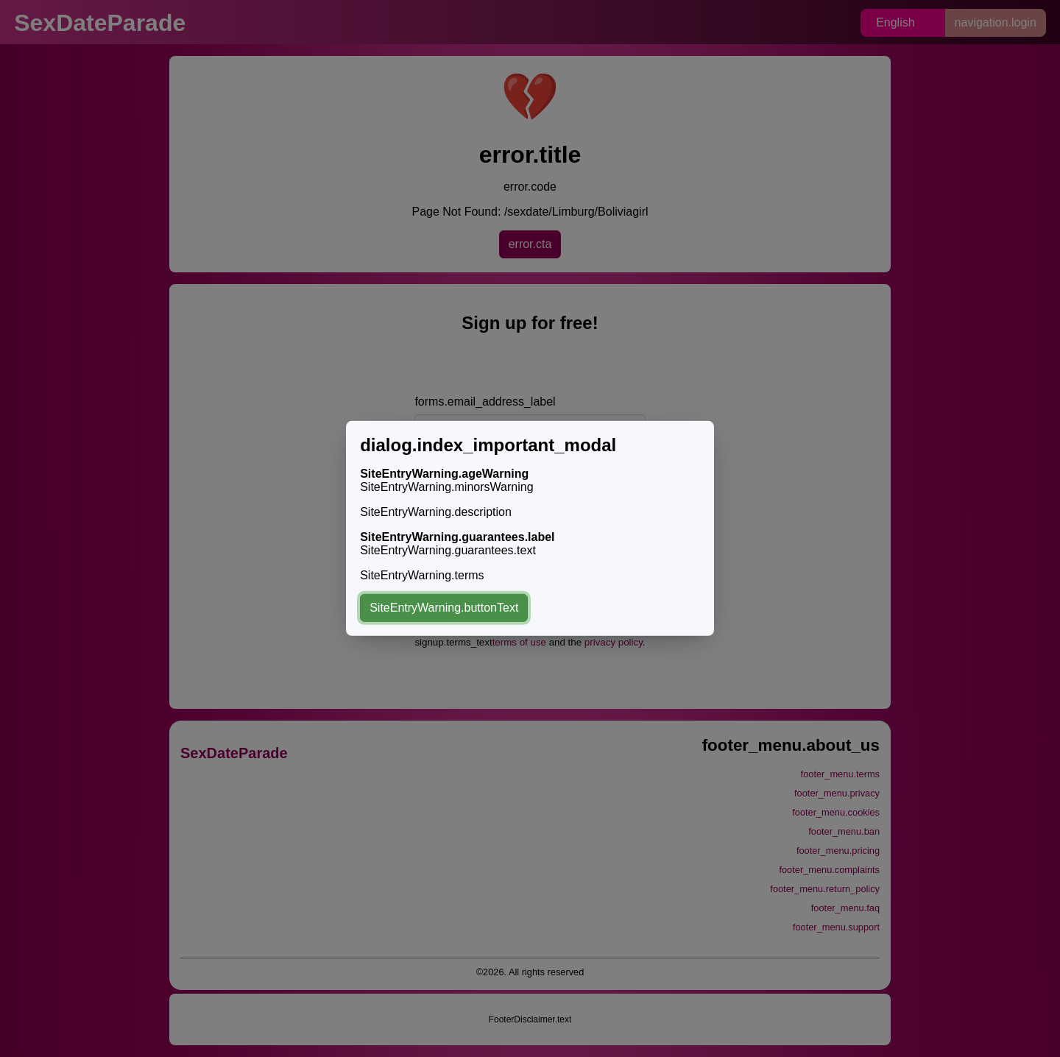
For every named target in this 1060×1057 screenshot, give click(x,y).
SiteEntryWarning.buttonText (444, 607)
